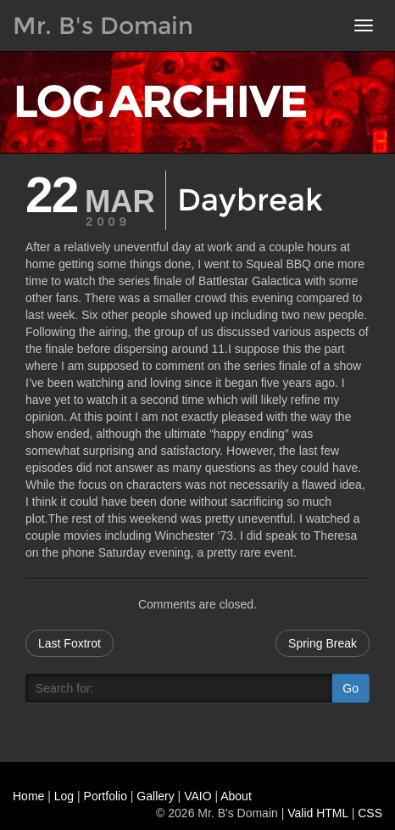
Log (64, 796)
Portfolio (105, 796)
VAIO (197, 796)
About (236, 796)
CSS (370, 813)
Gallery (155, 796)
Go (350, 688)
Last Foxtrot (69, 643)
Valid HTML (317, 813)
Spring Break (322, 643)
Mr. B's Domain (103, 25)
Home (28, 796)
